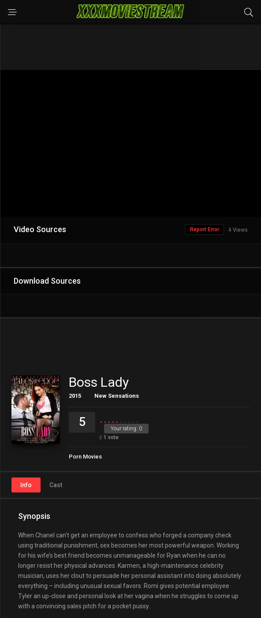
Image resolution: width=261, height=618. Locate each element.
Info (26, 484)
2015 (75, 395)
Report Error (204, 229)
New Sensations (116, 395)
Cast (55, 484)
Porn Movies (85, 456)
